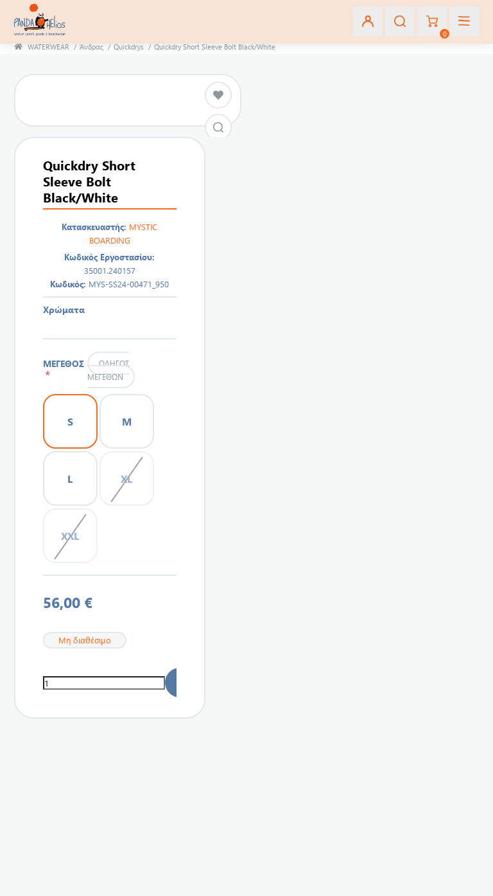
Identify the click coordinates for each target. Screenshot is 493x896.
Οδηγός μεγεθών (107, 370)
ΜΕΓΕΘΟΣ (63, 369)
